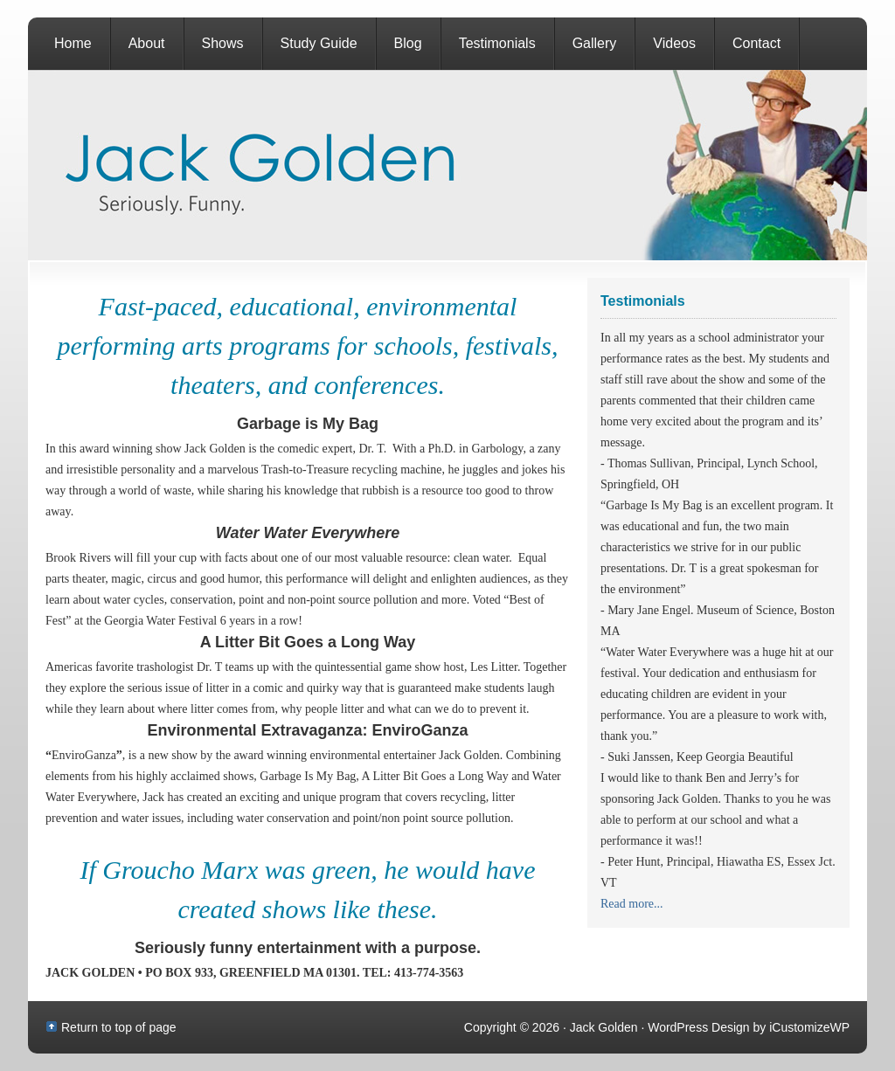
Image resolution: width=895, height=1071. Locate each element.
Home (73, 43)
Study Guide (319, 43)
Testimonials (497, 43)
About (146, 43)
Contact (756, 43)
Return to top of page (119, 1027)
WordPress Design (698, 1027)
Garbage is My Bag (307, 423)
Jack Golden (447, 165)
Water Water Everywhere (307, 533)
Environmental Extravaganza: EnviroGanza (307, 730)
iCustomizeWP (809, 1027)
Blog (408, 43)
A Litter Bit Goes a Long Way (308, 642)
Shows (223, 43)
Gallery (594, 43)
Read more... (631, 903)
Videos (674, 43)
